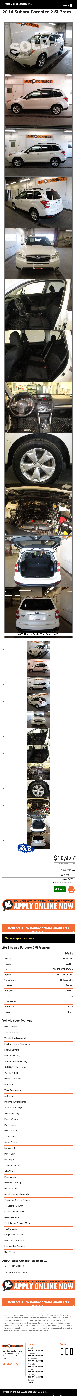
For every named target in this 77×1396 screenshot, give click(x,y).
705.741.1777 (12, 1363)
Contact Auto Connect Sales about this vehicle (41, 929)
